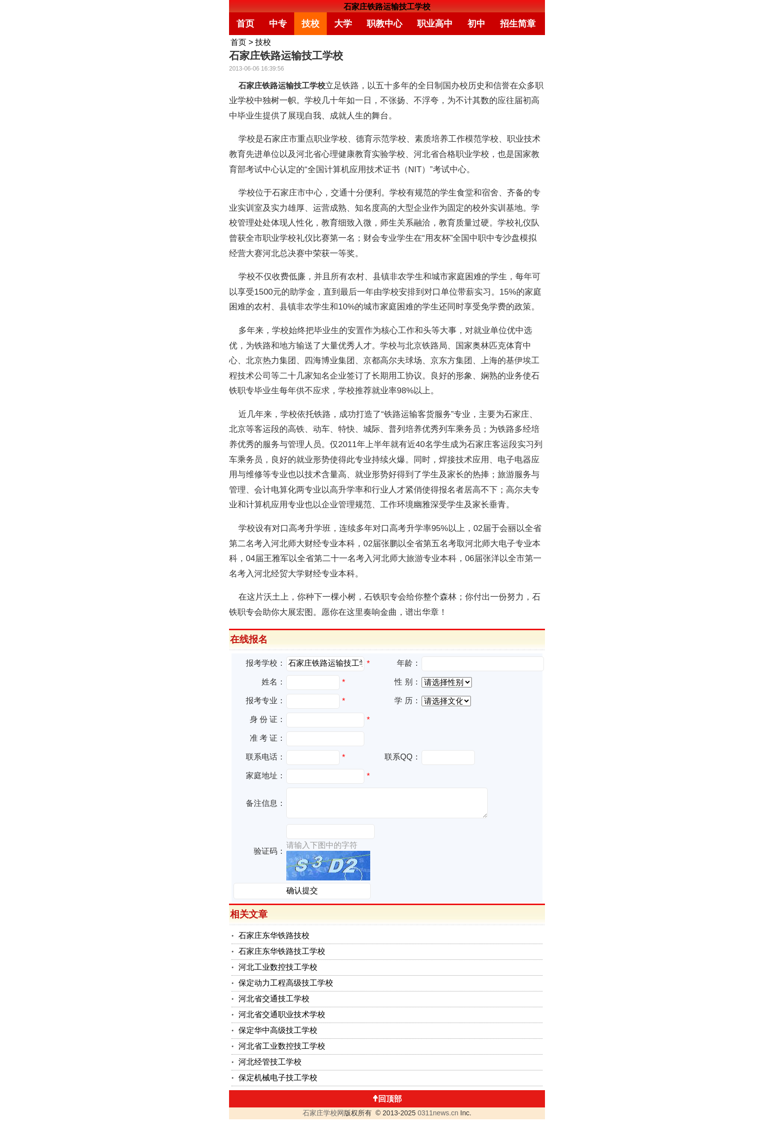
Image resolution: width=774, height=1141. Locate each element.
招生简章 (518, 24)
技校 (310, 24)
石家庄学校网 (323, 1113)
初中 (476, 24)
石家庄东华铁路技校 (274, 935)
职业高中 (435, 24)
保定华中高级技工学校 (277, 1030)
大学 (343, 24)
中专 (278, 24)
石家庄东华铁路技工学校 (281, 951)
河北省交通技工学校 (274, 998)
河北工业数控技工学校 (277, 967)
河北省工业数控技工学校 (281, 1046)
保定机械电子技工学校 (277, 1077)
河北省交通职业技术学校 (281, 1014)
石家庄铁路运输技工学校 (387, 6)
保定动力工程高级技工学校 (285, 983)
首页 (245, 24)
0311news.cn (438, 1113)
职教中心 (384, 24)
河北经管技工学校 (270, 1062)
